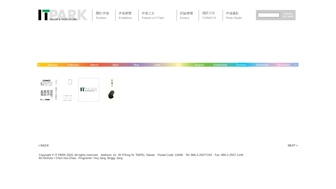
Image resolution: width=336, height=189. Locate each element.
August (199, 64)
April (115, 64)
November (262, 64)
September (220, 64)
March (94, 64)
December (283, 64)
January (52, 64)
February (73, 64)
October (241, 64)
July (178, 64)
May (136, 64)
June (157, 64)
